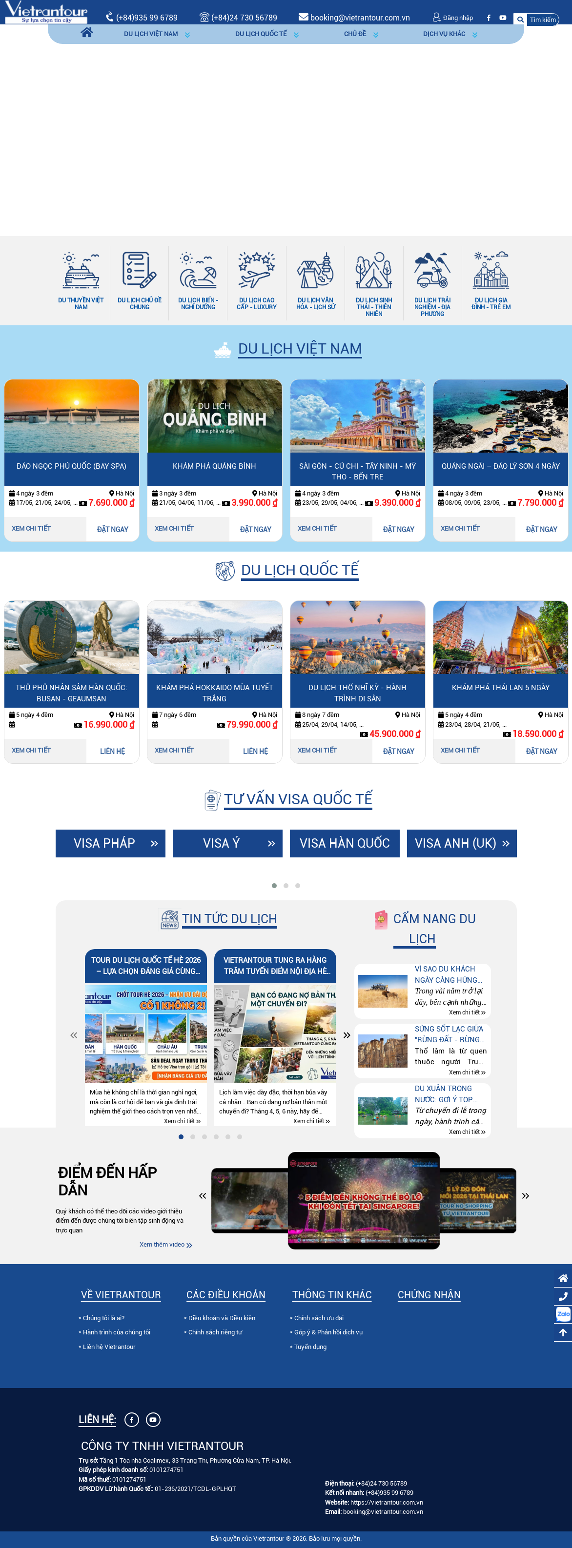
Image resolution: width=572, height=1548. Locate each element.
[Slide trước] (31, 127)
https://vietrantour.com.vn (386, 1502)
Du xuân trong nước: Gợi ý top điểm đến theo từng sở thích (444, 1094)
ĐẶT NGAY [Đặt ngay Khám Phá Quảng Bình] (255, 530)
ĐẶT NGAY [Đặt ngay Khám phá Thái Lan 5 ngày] (541, 751)
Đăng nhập (452, 17)
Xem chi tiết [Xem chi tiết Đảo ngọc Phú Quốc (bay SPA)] (31, 528)
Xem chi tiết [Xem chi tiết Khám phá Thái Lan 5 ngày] (460, 750)
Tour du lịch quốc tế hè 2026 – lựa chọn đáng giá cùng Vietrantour (146, 966)
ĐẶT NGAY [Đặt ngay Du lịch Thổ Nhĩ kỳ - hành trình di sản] (398, 751)
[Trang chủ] (87, 34)
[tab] (274, 886)
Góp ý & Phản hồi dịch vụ (328, 1332)
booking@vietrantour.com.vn (360, 17)
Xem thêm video (162, 1244)
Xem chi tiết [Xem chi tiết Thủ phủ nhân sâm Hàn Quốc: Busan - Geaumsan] (31, 750)
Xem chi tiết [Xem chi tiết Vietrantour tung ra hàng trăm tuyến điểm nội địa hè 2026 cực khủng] (308, 1121)
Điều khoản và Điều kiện (221, 1318)
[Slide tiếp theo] (540, 127)
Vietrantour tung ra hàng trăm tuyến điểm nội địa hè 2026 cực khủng (275, 966)
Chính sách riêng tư (215, 1332)
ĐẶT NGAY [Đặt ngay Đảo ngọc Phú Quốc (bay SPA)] (112, 530)
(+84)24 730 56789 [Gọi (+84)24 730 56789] (238, 17)
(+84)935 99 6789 (147, 17)
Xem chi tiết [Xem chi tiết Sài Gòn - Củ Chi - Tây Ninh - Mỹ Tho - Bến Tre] (317, 528)
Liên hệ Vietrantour (109, 1346)
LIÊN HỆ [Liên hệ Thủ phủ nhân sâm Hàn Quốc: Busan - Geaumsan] (112, 751)
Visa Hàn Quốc (345, 843)
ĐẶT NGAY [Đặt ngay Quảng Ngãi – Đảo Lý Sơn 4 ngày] (541, 530)
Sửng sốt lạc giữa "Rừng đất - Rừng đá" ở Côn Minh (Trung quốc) (449, 1035)
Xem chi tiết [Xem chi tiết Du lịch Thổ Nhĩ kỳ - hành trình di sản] (317, 750)
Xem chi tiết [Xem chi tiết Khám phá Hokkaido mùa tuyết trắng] (174, 750)
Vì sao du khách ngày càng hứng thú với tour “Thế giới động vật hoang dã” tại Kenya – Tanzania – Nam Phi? (451, 975)
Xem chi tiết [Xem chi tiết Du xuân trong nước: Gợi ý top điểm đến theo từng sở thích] (464, 1132)
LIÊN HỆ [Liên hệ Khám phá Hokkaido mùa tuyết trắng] (255, 751)
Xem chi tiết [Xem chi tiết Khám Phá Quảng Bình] (174, 528)
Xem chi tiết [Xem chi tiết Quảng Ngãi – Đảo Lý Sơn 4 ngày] (460, 528)
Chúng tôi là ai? (103, 1318)
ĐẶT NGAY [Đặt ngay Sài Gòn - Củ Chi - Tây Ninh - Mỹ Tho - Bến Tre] (398, 530)
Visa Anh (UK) (455, 843)
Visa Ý (221, 843)
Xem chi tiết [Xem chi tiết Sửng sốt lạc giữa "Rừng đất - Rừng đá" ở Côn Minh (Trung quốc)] (464, 1072)
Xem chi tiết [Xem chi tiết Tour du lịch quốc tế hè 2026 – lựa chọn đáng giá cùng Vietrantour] (179, 1121)
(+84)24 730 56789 (381, 1483)
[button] (536, 20)
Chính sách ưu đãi (319, 1318)
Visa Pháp (104, 843)
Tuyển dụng (310, 1346)
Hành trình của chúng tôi (116, 1332)
